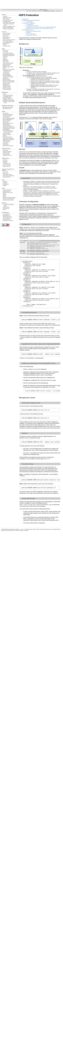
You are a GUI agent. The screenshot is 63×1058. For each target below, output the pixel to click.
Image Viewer (6, 61)
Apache (3, 9)
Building (4, 185)
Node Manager (6, 152)
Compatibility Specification (9, 22)
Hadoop (9, 9)
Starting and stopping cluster (33, 31)
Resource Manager (7, 151)
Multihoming (5, 78)
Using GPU (5, 143)
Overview (5, 16)
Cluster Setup (6, 18)
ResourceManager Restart (9, 118)
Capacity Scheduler (7, 115)
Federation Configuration (29, 23)
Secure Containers (7, 134)
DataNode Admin (7, 86)
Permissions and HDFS (8, 63)
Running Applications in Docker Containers (8, 131)
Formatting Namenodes (32, 25)
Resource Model (6, 120)
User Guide (5, 51)
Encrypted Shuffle (7, 97)
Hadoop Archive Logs (8, 192)
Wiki (27, 11)
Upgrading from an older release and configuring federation (41, 27)
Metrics (4, 209)
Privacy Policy (23, 543)
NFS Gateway (6, 73)
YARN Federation (7, 140)
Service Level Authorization (9, 39)
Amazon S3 (5, 173)
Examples (5, 182)
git (31, 11)
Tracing (4, 44)
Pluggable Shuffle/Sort (8, 99)
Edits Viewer (5, 60)
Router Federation (7, 88)
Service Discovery (7, 165)
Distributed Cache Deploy (8, 100)
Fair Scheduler (6, 117)
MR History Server (7, 108)
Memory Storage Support (8, 80)
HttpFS (4, 68)
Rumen (4, 196)
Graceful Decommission (8, 138)
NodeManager (6, 129)
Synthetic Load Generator (8, 81)
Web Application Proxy (8, 123)
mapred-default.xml (7, 218)
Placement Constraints (8, 145)
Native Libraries (6, 34)
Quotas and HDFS (7, 64)
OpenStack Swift (6, 177)
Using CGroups (6, 133)
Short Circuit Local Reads (8, 69)
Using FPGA (5, 144)
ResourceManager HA (8, 119)
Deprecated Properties (8, 220)
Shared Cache (6, 142)
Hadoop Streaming (7, 190)
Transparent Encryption (8, 76)
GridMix (4, 195)
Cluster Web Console (31, 35)
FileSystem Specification (8, 28)
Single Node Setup (7, 17)
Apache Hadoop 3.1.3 (34, 9)
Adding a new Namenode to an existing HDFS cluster (39, 28)
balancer (48, 472)
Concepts (5, 162)
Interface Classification (8, 27)
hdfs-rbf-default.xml (7, 216)
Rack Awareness (6, 37)
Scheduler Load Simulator (9, 198)
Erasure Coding (6, 83)
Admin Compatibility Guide (9, 26)
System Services (6, 166)
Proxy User (5, 36)
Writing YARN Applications (9, 127)
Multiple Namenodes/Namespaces (31, 20)
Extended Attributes (7, 75)
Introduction (5, 150)
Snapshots (5, 59)
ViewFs (4, 58)
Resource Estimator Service (9, 197)
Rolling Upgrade (6, 74)
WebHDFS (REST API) (8, 66)
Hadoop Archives (7, 191)
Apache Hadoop (37, 11)
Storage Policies (6, 79)
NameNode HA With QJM (8, 54)
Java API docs (6, 207)
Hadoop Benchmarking (8, 200)
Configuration (6, 184)
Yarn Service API (6, 163)
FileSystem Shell (6, 21)
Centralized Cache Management (7, 71)
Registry (5, 135)
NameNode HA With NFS (8, 55)
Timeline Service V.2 (7, 125)
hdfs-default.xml (6, 215)
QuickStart (5, 161)
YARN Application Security (9, 128)
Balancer (28, 32)
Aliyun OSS (5, 172)
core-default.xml (6, 214)
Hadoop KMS (6, 43)
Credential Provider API (8, 42)
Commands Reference (8, 20)
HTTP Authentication (7, 41)
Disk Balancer (6, 84)
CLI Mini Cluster (6, 33)
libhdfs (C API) (6, 65)
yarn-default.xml (6, 219)
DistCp (4, 193)
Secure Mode (6, 38)
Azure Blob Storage (7, 174)
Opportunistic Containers (8, 139)
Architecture (5, 50)
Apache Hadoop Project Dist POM (21, 9)
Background (26, 19)
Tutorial (4, 94)
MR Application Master (8, 107)
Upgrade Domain (7, 85)
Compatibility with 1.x (7, 96)
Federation (5, 56)
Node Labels (6, 122)
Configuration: (29, 24)
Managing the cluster (28, 29)
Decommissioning (30, 34)
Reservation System (7, 137)
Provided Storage (7, 89)
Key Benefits (29, 21)
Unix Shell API (6, 208)
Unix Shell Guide (6, 46)
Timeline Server (6, 124)
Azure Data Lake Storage (8, 175)
